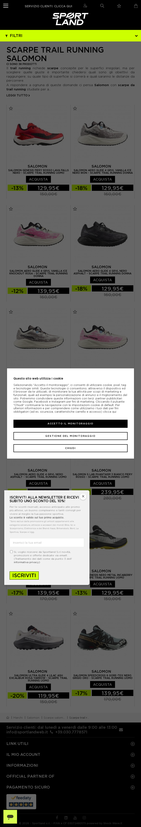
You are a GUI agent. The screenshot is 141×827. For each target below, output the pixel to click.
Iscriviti (24, 575)
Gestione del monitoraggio (70, 436)
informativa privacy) (27, 562)
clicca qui (109, 411)
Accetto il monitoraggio (70, 423)
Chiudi (70, 448)
